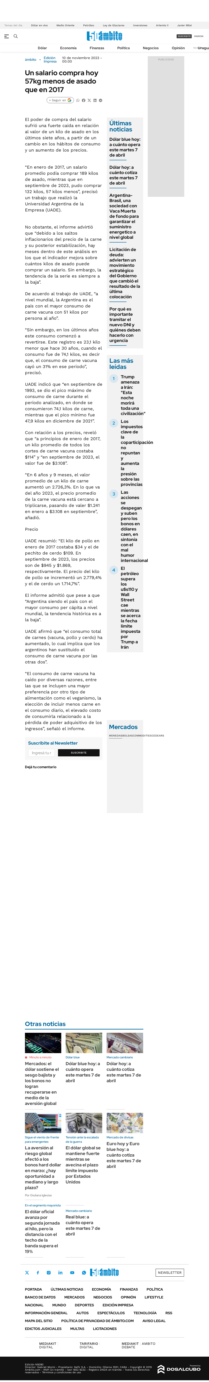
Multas (77, 1328)
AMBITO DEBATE (138, 1345)
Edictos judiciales (43, 1328)
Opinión (178, 48)
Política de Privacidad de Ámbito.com (97, 1321)
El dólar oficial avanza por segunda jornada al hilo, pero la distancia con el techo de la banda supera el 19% (42, 1231)
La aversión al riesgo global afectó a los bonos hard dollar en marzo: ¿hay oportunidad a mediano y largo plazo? (43, 1167)
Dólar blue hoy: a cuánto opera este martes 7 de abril (125, 147)
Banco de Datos (40, 1297)
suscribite (184, 36)
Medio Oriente (65, 25)
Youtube (72, 1272)
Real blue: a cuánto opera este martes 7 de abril (83, 1225)
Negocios (151, 48)
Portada (33, 1289)
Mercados (74, 1297)
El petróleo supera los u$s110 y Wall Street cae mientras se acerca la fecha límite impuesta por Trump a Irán (131, 607)
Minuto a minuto (40, 1057)
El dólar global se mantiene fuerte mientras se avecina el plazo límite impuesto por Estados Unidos (83, 1165)
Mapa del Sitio (39, 1321)
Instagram (49, 1273)
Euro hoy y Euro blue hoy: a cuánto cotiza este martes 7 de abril (124, 1155)
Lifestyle (154, 1297)
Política (123, 48)
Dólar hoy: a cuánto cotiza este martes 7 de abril (123, 175)
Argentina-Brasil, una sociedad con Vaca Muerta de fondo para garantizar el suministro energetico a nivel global (124, 216)
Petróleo (88, 25)
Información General (46, 1313)
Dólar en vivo (39, 25)
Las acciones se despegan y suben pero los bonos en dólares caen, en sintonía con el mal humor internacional (134, 526)
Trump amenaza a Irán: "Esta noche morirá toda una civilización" (133, 395)
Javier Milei (184, 25)
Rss (168, 1313)
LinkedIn (60, 1273)
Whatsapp (84, 1273)
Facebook (38, 1273)
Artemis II (162, 25)
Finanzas (97, 48)
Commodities (142, 735)
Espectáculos (111, 1313)
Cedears (158, 735)
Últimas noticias (67, 1289)
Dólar (42, 48)
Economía (68, 48)
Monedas (115, 735)
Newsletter (170, 1272)
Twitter (27, 1272)
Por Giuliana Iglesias (38, 1195)
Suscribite (79, 752)
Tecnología (145, 1313)
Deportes (84, 1305)
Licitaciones (105, 1328)
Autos (82, 1313)
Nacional (34, 1305)
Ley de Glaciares (113, 25)
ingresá (199, 36)
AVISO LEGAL (154, 1321)
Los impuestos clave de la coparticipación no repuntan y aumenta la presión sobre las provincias (137, 453)
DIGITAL (48, 1345)
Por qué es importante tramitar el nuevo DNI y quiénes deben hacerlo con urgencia (125, 324)
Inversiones (140, 25)
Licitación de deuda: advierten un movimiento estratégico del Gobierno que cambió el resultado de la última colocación (124, 273)
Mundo (59, 1305)
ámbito (30, 59)
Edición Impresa (118, 1305)
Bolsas (127, 735)
